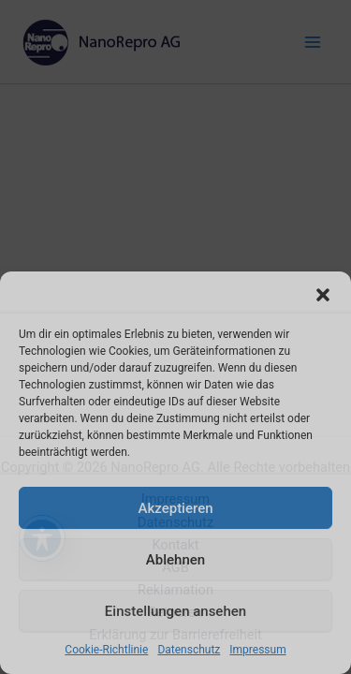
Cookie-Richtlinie (106, 649)
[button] (323, 295)
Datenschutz (188, 649)
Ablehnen (175, 559)
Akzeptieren (175, 508)
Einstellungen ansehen (175, 611)
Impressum (257, 649)
